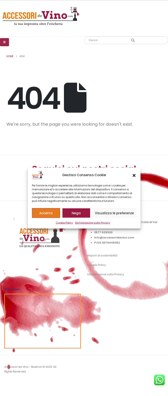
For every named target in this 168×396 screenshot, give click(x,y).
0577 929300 (103, 232)
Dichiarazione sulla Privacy (92, 223)
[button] (134, 175)
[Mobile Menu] (4, 42)
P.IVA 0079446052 (107, 242)
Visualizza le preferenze (114, 213)
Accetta (46, 213)
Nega (76, 213)
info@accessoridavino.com (114, 237)
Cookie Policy (64, 223)
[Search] (133, 40)
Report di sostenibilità (102, 255)
